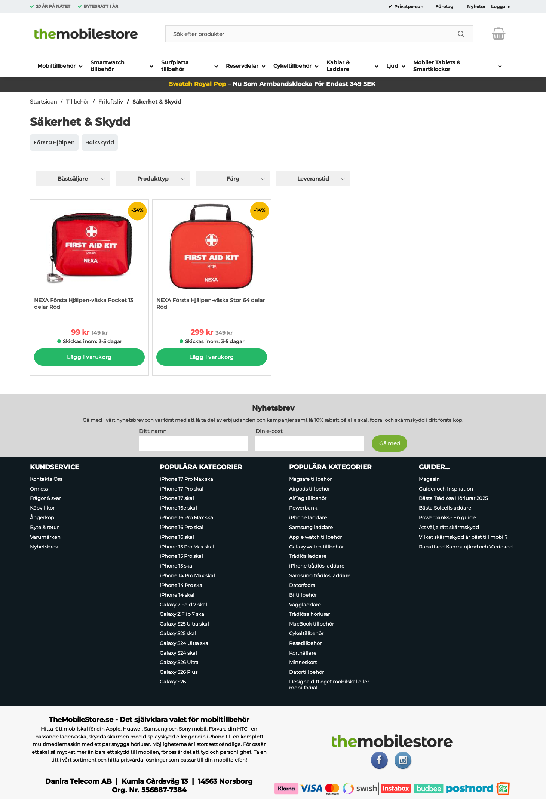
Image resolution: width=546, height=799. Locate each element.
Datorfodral (303, 585)
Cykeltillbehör (306, 633)
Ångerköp (42, 517)
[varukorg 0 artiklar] (498, 34)
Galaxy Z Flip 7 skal (183, 614)
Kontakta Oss (46, 479)
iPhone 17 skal (177, 498)
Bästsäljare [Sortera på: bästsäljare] (73, 178)
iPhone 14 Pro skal (182, 585)
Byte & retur (44, 527)
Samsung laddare (311, 527)
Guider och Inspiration (446, 489)
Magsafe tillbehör (310, 479)
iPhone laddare (308, 517)
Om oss (39, 489)
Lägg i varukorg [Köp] (89, 357)
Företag (444, 6)
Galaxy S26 (173, 682)
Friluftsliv (110, 101)
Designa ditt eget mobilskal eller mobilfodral (329, 685)
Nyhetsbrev (44, 547)
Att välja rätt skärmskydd (449, 527)
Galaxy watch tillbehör (316, 547)
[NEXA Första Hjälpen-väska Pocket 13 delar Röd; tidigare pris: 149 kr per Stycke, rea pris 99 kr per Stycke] (89, 258)
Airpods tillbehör (309, 489)
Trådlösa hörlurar (309, 614)
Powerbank (303, 508)
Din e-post (269, 431)
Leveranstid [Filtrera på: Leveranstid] (313, 178)
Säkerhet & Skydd (156, 101)
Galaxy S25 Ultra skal (184, 624)
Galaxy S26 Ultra (179, 663)
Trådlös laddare (307, 556)
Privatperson (408, 6)
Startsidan (43, 101)
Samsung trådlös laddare (319, 575)
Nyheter (476, 6)
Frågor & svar (45, 498)
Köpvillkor (42, 508)
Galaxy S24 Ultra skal (185, 643)
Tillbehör (77, 101)
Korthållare (302, 653)
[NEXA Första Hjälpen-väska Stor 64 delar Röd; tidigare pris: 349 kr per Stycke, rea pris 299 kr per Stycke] (212, 258)
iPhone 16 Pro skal (181, 527)
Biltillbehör (303, 595)
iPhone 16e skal (178, 508)
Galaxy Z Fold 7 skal (183, 605)
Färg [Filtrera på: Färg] (233, 178)
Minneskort (303, 663)
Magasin (429, 479)
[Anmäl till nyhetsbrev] (389, 443)
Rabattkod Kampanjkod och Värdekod (466, 547)
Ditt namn (152, 431)
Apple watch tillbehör (315, 537)
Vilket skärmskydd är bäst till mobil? (463, 537)
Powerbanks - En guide (447, 517)
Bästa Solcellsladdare (445, 508)
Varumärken (45, 537)
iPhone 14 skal (177, 595)
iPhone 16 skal (177, 537)
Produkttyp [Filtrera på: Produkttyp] (153, 178)
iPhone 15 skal (177, 566)
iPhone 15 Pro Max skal (187, 547)
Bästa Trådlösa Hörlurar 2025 (453, 498)
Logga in (500, 6)
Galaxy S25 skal (178, 633)
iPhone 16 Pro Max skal (187, 517)
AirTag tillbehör (307, 498)
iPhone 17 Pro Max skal (187, 479)
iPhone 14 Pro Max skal (187, 575)
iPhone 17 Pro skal (181, 489)
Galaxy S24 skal (178, 653)
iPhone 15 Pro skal (181, 556)
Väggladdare (305, 605)
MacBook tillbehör (311, 624)
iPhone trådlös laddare (316, 566)
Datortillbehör (306, 672)
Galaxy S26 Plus (178, 672)
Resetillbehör (305, 643)
